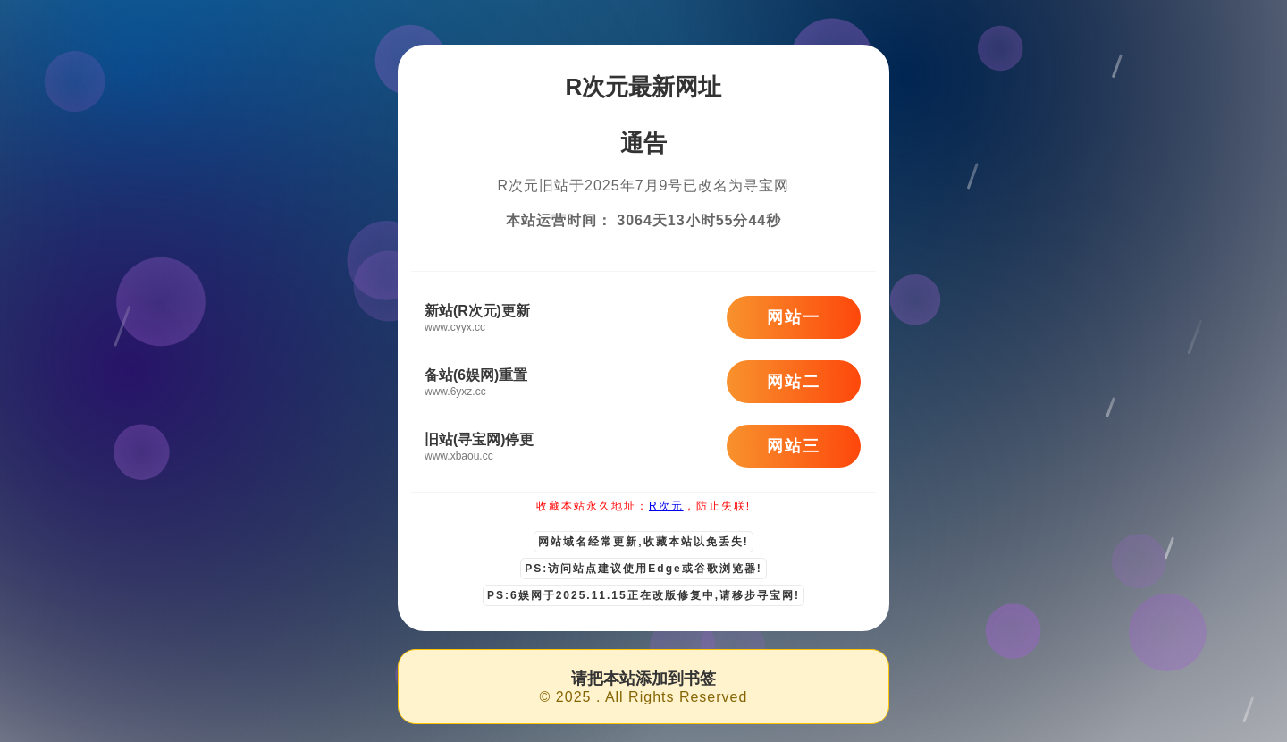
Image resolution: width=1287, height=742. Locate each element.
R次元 (666, 506)
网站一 (793, 317)
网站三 (793, 446)
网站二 (793, 382)
